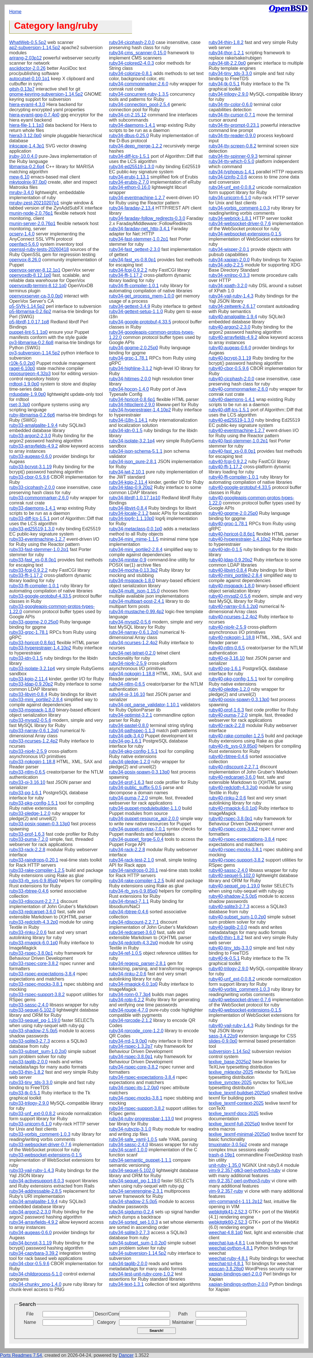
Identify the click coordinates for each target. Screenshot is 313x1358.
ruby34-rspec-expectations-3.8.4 (142, 1077)
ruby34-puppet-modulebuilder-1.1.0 (145, 808)
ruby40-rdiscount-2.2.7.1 (233, 766)
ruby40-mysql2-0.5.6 (230, 596)
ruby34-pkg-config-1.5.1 (133, 751)
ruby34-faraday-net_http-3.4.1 (139, 228)
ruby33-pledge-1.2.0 (29, 813)
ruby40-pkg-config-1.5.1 (233, 678)
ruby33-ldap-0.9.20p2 (31, 684)
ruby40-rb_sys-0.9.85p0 (233, 746)
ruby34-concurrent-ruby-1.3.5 (139, 94)
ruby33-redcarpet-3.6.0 (32, 911)
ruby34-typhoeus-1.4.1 (232, 171)
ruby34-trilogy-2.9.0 (228, 94)
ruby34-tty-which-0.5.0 (231, 161)
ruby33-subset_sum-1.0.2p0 (37, 1051)
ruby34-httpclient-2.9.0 (132, 404)
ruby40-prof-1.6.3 (226, 709)
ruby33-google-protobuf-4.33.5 (40, 596)
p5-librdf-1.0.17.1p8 (29, 321)
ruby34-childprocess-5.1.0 (35, 1273)
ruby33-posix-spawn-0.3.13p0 (39, 823)
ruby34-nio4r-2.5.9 (128, 663)
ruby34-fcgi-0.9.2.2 (128, 270)
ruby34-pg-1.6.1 (125, 741)
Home (15, 11)
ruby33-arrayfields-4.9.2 (33, 446)
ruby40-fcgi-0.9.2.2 (228, 461)
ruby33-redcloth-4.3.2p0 (33, 922)
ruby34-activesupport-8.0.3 (36, 1180)
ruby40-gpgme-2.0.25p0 (233, 513)
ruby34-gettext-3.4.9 (129, 306)
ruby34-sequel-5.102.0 (132, 1170)
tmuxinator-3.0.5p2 (228, 1144)
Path (183, 1313)
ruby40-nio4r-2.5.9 (227, 627)
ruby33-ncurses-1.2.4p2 (33, 741)
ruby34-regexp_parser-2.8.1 (137, 963)
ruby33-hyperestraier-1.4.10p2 (40, 647)
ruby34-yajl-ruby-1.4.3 (231, 296)
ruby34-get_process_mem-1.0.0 (141, 296)
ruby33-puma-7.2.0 (28, 839)
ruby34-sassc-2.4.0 (128, 1144)
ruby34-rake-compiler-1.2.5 (136, 880)
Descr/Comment (106, 1313)
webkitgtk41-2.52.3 (228, 1211)
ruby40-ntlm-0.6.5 (227, 647)
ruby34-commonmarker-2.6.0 (138, 83)
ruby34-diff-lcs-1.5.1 (129, 156)
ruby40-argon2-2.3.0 (229, 327)
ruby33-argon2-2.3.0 (30, 435)
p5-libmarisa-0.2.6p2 (30, 311)
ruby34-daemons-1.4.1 (132, 125)
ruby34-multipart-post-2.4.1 (136, 601)
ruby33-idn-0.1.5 (26, 658)
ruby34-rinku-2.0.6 (127, 973)
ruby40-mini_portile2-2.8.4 (235, 575)
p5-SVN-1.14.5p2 (27, 306)
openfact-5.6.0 (24, 244)
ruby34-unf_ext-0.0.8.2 (232, 187)
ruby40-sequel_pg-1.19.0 (234, 885)
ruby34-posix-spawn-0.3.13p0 (139, 772)
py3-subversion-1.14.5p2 (34, 352)
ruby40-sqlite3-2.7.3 (229, 906)
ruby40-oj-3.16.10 (227, 658)
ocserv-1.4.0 (22, 233)
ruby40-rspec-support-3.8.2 (236, 860)
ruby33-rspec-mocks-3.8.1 (36, 984)
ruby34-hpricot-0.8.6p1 (132, 399)
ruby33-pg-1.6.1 (25, 792)
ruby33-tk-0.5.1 (24, 1092)
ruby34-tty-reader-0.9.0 (232, 135)
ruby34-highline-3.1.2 (130, 368)
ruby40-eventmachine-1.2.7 (237, 430)
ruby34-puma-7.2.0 (128, 797)
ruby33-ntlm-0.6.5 (27, 772)
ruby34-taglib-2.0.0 (128, 1263)
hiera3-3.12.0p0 (25, 135)
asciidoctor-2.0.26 (27, 68)
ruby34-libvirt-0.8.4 (128, 508)
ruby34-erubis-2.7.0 (129, 182)
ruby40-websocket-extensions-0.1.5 (245, 1010)
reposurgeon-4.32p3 (30, 373)
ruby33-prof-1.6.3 (27, 834)
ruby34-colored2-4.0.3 (131, 63)
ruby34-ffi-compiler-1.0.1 (134, 285)
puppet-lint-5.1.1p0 (28, 332)
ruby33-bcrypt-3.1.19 (30, 466)
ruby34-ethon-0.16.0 (129, 187)
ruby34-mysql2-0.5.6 (130, 621)
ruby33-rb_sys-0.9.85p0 (33, 880)
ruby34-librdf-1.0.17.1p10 (135, 497)
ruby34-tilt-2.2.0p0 (227, 63)
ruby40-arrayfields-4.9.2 (233, 337)
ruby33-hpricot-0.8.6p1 (32, 642)
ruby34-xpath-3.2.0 (228, 285)
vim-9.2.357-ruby (226, 1191)
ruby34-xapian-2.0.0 (229, 259)
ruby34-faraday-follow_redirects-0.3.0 (147, 218)
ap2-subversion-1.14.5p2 (34, 47)
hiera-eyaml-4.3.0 (27, 104)
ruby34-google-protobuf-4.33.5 (140, 321)
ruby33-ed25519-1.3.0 (31, 528)
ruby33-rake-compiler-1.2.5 (36, 870)
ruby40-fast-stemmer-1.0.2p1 (238, 440)
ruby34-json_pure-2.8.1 (132, 461)
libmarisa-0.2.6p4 (27, 166)
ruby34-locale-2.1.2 (128, 513)
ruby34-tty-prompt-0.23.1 (234, 125)
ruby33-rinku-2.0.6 (28, 932)
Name (30, 1322)
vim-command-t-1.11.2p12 (235, 1201)
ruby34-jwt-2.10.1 (127, 471)
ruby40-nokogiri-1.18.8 (232, 637)
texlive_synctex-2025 (230, 1082)
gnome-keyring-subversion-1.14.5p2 (46, 94)
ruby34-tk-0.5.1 (224, 83)
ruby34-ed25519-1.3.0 (131, 166)
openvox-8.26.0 (25, 259)
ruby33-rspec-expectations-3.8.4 (42, 973)
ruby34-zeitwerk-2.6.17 (232, 306)
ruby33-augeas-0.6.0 (30, 456)
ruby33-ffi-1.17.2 (26, 575)
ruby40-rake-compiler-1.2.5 (236, 735)
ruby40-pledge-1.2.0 (229, 689)
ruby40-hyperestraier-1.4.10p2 (239, 539)
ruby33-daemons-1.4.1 (32, 508)
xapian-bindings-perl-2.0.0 (235, 1273)
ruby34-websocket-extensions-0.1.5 (245, 233)
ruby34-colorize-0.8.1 (130, 73)
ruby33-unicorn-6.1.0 (30, 1123)
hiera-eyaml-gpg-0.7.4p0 (34, 114)
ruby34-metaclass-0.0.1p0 (135, 528)
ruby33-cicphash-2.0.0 (32, 487)
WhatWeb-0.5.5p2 (27, 42)
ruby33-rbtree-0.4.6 (29, 891)
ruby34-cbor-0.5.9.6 (29, 1263)
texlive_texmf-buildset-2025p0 (239, 1092)
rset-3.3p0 (19, 404)
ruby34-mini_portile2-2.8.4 (136, 549)
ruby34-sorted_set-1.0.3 (133, 1222)
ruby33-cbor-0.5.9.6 (29, 477)
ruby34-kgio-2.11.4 (128, 482)
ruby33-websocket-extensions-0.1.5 (45, 1154)
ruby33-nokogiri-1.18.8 (32, 761)
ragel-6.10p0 (22, 368)
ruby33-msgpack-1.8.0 (32, 709)
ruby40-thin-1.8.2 (226, 937)
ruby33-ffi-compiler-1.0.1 (34, 585)
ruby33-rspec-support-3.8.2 (37, 994)
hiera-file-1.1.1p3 (26, 125)
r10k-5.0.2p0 (22, 363)
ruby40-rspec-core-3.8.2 (233, 828)
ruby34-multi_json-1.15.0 (134, 590)
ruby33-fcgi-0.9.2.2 (28, 570)
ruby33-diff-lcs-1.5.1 (29, 518)
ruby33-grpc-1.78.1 (28, 632)
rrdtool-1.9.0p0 (24, 383)
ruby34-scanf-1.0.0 (128, 1149)
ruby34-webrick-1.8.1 (230, 218)
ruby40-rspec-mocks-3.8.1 (235, 849)
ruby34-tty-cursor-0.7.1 (232, 114)
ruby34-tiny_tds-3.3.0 (230, 73)
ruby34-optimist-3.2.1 (130, 715)
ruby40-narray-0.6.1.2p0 (233, 606)
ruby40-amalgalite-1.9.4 (233, 316)
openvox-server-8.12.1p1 (34, 270)
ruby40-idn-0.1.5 (225, 549)
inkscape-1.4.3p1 (26, 145)
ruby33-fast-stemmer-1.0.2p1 (38, 549)
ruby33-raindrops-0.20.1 (33, 860)
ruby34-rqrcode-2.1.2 (130, 1020)
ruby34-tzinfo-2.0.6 (228, 176)
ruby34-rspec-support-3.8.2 (137, 1108)
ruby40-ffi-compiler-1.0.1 (233, 477)
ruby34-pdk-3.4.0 (126, 735)
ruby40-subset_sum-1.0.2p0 (237, 916)
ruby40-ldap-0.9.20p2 (230, 559)
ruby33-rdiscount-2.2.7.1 (34, 901)
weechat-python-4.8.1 (231, 1248)
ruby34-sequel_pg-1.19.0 (134, 1180)
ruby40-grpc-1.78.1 (228, 523)
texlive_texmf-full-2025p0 (234, 1123)
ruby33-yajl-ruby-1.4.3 (31, 1170)
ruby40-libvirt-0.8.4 (228, 570)
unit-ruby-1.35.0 (225, 1165)
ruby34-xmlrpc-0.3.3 (229, 275)
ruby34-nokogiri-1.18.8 (132, 673)
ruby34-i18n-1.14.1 (128, 420)
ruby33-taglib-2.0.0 (28, 1061)
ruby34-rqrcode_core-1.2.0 (136, 1030)
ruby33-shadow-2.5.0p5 (33, 1030)
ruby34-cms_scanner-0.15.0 (137, 52)
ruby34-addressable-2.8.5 (35, 1191)
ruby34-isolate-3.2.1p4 (132, 440)
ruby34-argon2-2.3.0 (30, 1211)
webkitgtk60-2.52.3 (228, 1222)
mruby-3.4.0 (21, 192)
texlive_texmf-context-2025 (236, 1103)
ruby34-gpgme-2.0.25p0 (133, 347)
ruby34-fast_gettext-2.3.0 (134, 249)
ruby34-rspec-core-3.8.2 (133, 1066)
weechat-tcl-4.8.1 (226, 1263)
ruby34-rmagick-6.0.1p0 (133, 984)
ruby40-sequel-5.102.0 (232, 875)
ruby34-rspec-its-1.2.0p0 (134, 1087)
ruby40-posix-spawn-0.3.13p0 (239, 699)
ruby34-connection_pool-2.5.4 (139, 104)
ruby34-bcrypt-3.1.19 (30, 1242)
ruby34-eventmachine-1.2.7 (137, 197)
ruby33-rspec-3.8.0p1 (31, 953)
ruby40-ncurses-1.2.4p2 (233, 616)
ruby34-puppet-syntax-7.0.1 (137, 828)
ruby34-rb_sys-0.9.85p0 (133, 891)
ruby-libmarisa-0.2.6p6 (32, 415)
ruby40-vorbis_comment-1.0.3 (239, 989)
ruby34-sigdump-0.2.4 (131, 1211)
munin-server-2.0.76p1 (32, 223)
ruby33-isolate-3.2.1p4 (32, 668)
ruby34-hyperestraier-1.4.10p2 (140, 409)
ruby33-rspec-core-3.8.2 (33, 963)
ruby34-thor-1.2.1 (226, 52)
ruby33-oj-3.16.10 (27, 782)
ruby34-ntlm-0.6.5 (127, 684)
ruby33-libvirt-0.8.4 (28, 694)
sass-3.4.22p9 (223, 1035)
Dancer (126, 1355)
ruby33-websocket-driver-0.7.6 (40, 1144)
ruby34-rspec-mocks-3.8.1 (136, 1098)
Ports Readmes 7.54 (21, 1355)
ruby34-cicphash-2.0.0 (131, 42)
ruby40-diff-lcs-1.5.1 (229, 409)
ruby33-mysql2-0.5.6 (30, 720)
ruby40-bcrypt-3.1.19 (230, 358)
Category (106, 1322)
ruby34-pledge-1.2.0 (129, 761)
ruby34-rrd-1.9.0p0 (128, 1041)
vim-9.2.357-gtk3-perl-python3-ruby (244, 1170)
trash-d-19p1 (222, 1154)
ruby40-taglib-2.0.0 (228, 927)
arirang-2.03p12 (25, 57)
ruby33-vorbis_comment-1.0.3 (39, 1134)
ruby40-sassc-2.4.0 (228, 870)
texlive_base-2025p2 (230, 1061)
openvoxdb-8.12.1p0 (30, 275)
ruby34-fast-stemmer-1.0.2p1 (138, 239)
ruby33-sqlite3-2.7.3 (29, 1041)
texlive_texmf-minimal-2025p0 (239, 1134)
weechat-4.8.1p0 (226, 1232)
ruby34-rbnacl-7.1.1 (129, 901)
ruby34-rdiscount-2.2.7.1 (134, 922)
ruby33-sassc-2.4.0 (28, 1004)
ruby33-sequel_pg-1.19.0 (34, 1020)
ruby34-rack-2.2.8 (127, 849)
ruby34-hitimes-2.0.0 (130, 378)
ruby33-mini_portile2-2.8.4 (36, 699)
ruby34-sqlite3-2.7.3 (129, 1232)
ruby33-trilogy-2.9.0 (29, 1103)
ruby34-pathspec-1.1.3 (132, 730)
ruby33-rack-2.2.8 (27, 849)
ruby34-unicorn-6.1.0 (230, 197)
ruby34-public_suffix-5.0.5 (135, 787)
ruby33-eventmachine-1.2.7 (37, 539)
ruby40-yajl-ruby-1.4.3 (231, 1025)
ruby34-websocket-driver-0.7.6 (240, 223)
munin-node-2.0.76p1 (31, 213)
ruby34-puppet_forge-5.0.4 (136, 839)
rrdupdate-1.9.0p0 (27, 394)
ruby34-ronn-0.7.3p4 (130, 994)
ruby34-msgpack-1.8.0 (132, 580)
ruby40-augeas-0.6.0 (230, 347)
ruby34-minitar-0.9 (127, 559)
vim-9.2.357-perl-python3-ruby (239, 1180)
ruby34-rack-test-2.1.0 (131, 860)
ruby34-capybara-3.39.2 (33, 1253)
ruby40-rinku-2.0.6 (227, 797)
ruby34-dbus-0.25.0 (129, 135)
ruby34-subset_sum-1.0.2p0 (137, 1242)
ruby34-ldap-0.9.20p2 (131, 487)
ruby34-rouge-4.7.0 (128, 1010)
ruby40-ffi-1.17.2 (225, 466)
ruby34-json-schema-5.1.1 (136, 451)
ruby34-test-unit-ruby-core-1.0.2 (141, 1273)
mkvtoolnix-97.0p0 (28, 182)
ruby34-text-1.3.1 (126, 1284)
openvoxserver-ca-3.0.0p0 (36, 296)
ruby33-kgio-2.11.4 (28, 678)
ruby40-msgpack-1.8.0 (231, 585)
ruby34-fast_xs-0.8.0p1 (132, 259)
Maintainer (183, 1322)
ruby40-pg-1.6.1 (225, 668)
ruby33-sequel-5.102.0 (32, 1010)
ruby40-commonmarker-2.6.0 (238, 389)
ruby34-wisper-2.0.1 (229, 249)
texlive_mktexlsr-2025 (231, 1072)
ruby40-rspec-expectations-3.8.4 (241, 839)
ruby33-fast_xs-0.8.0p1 (32, 559)
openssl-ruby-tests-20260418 (39, 249)
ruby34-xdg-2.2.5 (226, 264)
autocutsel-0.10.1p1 (29, 78)
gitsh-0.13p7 (22, 89)
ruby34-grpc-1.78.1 (128, 358)
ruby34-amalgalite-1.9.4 (33, 1201)
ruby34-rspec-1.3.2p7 (131, 1046)
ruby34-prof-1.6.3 (126, 782)
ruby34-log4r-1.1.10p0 (131, 518)
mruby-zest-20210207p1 (34, 202)
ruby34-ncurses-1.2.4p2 (133, 642)
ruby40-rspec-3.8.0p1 (230, 818)
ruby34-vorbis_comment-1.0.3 (239, 208)
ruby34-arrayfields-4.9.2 (33, 1222)
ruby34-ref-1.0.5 (125, 953)
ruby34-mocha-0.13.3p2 (133, 570)
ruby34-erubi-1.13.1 (129, 176)
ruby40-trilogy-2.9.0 (228, 968)
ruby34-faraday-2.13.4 (131, 208)
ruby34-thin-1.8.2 (226, 42)
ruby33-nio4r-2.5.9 (28, 751)
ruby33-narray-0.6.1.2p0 (34, 730)
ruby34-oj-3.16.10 (127, 694)
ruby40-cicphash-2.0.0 (231, 378)
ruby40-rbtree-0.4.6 (228, 756)
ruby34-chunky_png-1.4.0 (35, 1284)
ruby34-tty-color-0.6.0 (230, 104)
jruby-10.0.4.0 (23, 156)
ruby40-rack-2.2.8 (227, 725)
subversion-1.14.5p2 (229, 1051)
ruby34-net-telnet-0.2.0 (132, 653)
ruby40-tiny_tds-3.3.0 (230, 947)
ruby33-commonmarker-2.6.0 (38, 497)
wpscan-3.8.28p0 (226, 1268)
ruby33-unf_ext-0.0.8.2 (32, 1113)
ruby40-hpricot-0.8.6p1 (232, 534)
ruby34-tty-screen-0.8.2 (232, 145)
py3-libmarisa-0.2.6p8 (31, 342)
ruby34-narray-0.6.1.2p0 (134, 632)
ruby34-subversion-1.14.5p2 (137, 1253)
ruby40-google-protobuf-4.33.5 (240, 487)
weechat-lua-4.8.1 (227, 1242)
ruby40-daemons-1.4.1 (232, 399)
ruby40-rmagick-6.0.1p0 (233, 808)
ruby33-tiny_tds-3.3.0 (30, 1082)
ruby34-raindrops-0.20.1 (133, 870)
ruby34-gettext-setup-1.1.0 (136, 311)
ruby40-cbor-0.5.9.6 (229, 368)
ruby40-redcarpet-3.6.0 (232, 777)
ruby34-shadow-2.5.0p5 (133, 1201)
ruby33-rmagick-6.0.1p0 (33, 942)
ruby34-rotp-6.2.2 (126, 999)
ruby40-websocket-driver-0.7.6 (240, 999)
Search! (157, 1330)
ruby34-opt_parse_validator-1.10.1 (144, 704)
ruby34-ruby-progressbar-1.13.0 (141, 1118)
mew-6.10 (19, 176)
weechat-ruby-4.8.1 (228, 1258)
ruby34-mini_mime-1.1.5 (134, 539)
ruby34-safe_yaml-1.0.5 (133, 1139)
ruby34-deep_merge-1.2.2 (135, 145)
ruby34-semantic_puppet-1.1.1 (140, 1160)
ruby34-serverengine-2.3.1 (136, 1191)
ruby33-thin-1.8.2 (26, 1072)
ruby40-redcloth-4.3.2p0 (233, 787)
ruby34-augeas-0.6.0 (30, 1232)
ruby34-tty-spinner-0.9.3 (233, 156)
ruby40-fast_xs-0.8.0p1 (232, 451)
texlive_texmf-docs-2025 (233, 1113)
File (30, 1313)
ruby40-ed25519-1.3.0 (231, 420)
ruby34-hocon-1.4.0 (129, 389)
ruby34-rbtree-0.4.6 (128, 911)
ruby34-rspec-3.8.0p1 (131, 1056)
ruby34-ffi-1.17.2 (125, 275)
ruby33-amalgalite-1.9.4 (33, 425)
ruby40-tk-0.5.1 (224, 958)
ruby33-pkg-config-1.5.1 (33, 803)
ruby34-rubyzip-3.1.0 (130, 1129)
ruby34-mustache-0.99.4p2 (136, 611)
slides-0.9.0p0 (223, 1041)
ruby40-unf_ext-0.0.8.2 (232, 979)
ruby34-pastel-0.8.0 (129, 725)
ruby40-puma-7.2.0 (228, 715)
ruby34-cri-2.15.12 (127, 114)
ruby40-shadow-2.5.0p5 (233, 896)
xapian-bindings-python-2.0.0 (238, 1284)
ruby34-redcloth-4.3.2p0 (133, 942)
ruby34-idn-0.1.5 (126, 430)
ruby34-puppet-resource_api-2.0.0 (144, 818)
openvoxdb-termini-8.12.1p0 (37, 285)
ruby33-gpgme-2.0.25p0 (33, 621)
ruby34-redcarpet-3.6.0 (132, 932)
